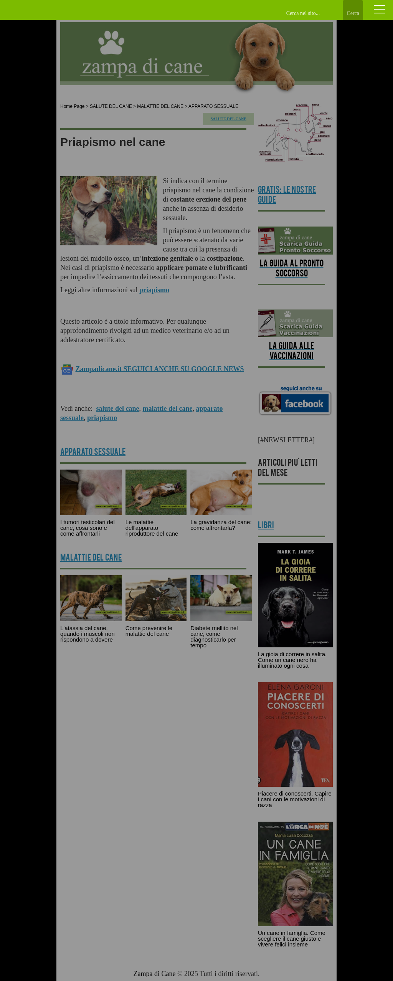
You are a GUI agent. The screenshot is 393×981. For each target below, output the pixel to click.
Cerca (353, 13)
